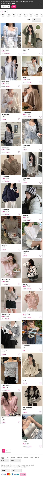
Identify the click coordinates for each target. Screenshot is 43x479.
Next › (8, 451)
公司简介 (3, 458)
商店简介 (3, 457)
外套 (3, 15)
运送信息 (26, 457)
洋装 (14, 15)
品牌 (8, 457)
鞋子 (25, 15)
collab (31, 457)
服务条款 (13, 457)
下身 (20, 15)
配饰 (36, 15)
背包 (31, 15)
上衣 (8, 15)
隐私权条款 (19, 457)
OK (14, 7)
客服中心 (37, 457)
